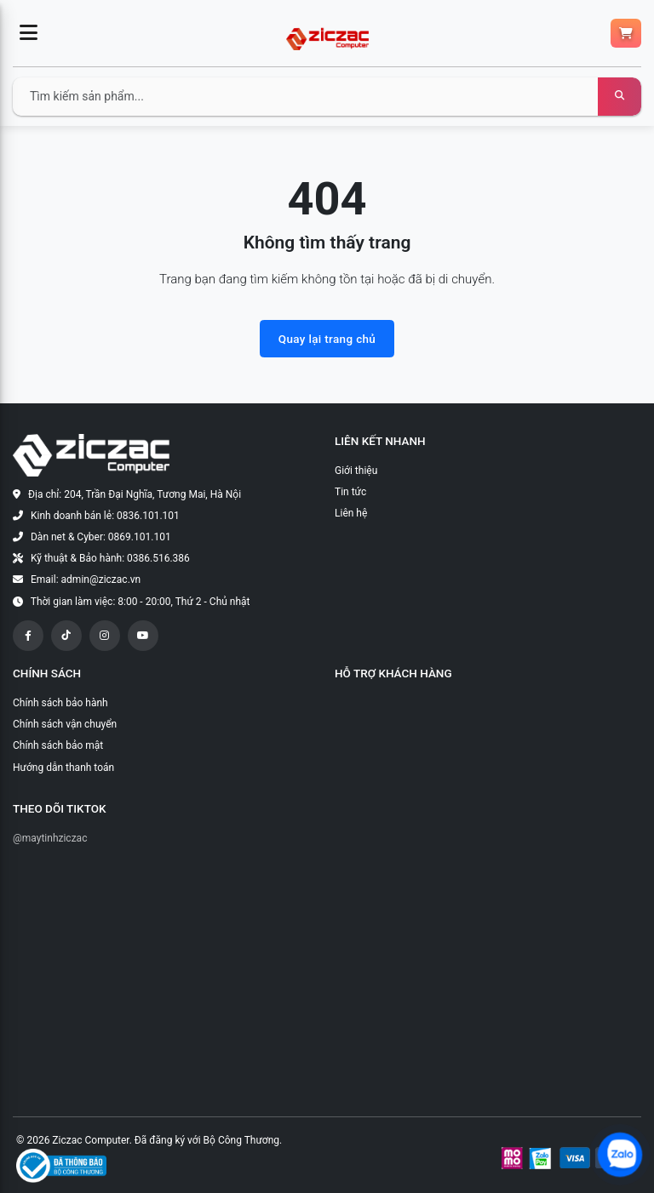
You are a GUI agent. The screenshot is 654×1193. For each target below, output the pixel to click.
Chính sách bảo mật (58, 745)
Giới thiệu (356, 471)
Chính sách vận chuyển (65, 724)
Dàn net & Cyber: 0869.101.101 (101, 537)
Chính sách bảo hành (60, 703)
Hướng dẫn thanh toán (63, 767)
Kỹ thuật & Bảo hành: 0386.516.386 (110, 558)
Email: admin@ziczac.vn (86, 579)
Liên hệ (351, 513)
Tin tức (350, 492)
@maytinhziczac (50, 838)
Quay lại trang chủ (327, 338)
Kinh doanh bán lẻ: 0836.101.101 (105, 516)
